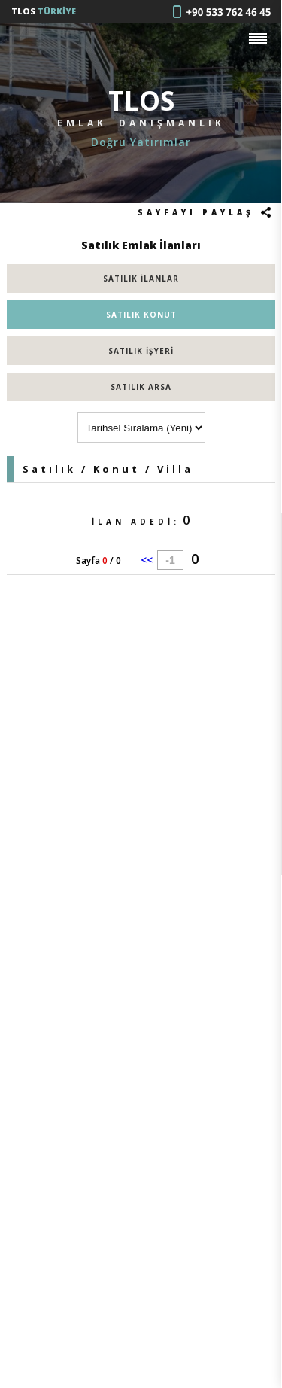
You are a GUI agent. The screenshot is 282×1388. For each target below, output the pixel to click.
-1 (169, 560)
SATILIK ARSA (141, 387)
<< (147, 559)
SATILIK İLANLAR (141, 278)
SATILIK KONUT (141, 314)
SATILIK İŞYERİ (141, 350)
